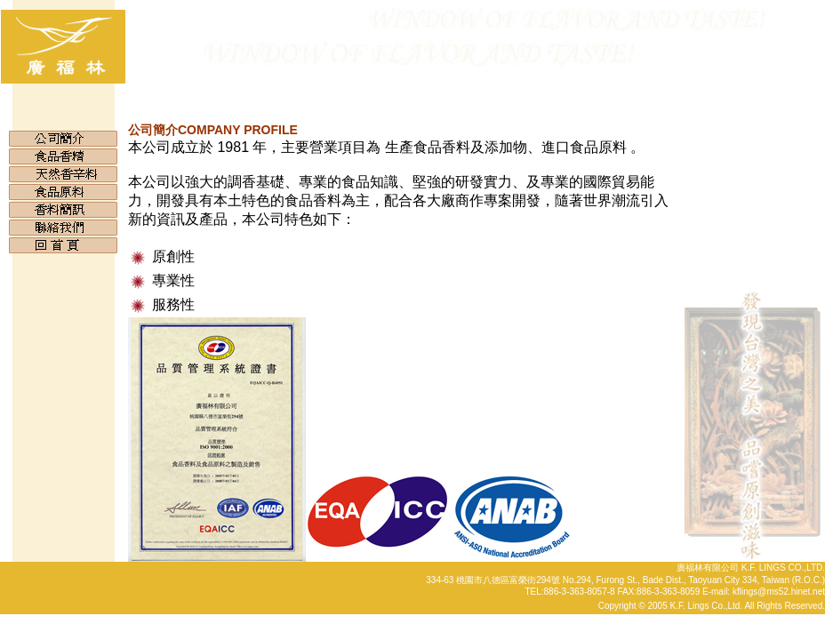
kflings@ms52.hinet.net (779, 591)
